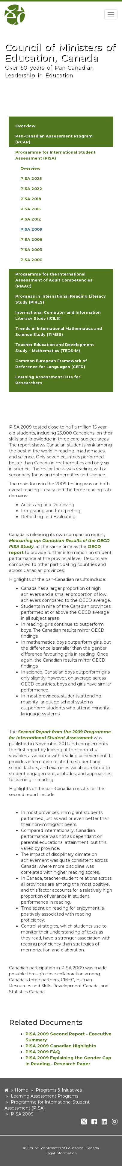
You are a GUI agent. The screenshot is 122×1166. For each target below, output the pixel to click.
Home (21, 1090)
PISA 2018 (30, 199)
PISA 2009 (31, 229)
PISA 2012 (30, 219)
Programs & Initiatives (59, 1090)
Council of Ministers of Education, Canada (63, 1148)
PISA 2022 (31, 188)
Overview (30, 168)
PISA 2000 (31, 260)
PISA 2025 (31, 178)
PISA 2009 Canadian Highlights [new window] (60, 1046)
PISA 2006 (31, 239)
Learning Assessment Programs (44, 1096)
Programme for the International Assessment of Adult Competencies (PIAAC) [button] (54, 280)
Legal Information (61, 1153)
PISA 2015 (30, 209)
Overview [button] (25, 126)
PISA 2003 (31, 249)
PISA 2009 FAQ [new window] (42, 1052)
